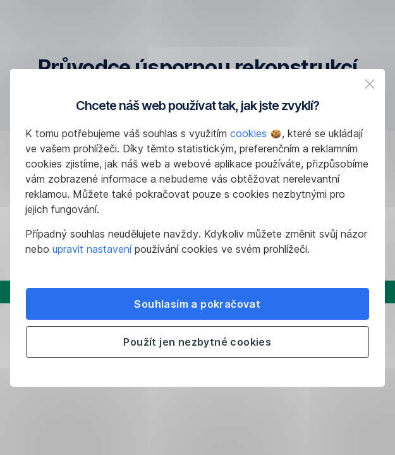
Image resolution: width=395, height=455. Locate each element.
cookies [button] (255, 133)
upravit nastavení (91, 249)
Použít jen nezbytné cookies (197, 342)
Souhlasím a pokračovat (197, 304)
